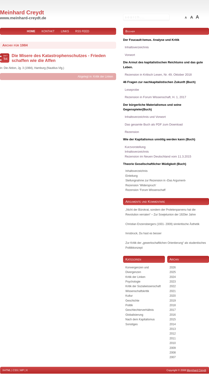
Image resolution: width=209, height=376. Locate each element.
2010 (173, 343)
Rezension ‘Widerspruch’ (140, 185)
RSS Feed (82, 31)
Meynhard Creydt (196, 370)
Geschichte (132, 300)
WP (22, 370)
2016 (173, 314)
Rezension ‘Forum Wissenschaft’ (145, 190)
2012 (173, 333)
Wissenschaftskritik (137, 291)
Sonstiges (131, 324)
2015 (173, 319)
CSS (15, 370)
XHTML (6, 370)
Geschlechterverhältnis (139, 310)
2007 (173, 357)
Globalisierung (134, 314)
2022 (173, 286)
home (31, 31)
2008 (173, 352)
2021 (173, 291)
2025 (173, 272)
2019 (173, 300)
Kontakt (48, 31)
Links (65, 31)
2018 (173, 305)
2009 (173, 348)
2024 (173, 277)
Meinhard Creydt (22, 12)
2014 (173, 324)
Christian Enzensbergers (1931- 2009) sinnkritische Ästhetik (162, 224)
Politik (129, 305)
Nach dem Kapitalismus (140, 319)
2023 (173, 281)
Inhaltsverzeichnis (136, 171)
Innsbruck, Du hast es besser (143, 233)
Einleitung (131, 175)
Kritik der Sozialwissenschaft (143, 286)
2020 (173, 295)
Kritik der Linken (103, 76)
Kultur (129, 295)
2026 (173, 267)
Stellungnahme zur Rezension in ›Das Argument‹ (155, 180)
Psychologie (132, 281)
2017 (173, 310)
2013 (173, 329)
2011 (173, 338)
